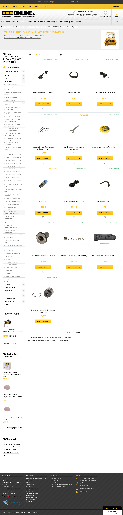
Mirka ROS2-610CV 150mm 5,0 (14, 198)
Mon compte (55, 475)
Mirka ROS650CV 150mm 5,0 (13, 160)
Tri (61, 55)
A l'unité (78, 22)
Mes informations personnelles (61, 484)
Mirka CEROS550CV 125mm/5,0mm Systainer (11, 212)
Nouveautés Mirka (9, 298)
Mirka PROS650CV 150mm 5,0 (14, 245)
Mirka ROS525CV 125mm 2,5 (13, 154)
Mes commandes (56, 478)
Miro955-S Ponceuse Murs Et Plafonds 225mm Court (12, 113)
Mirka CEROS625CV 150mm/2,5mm (10, 217)
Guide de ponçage (66, 22)
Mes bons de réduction (58, 486)
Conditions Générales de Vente (12, 482)
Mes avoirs (54, 480)
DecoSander (9, 270)
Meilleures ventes (10, 355)
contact (15, 6)
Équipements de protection (13, 276)
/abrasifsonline (83, 491)
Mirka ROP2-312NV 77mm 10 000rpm (12, 181)
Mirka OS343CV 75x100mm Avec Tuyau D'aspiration (12, 129)
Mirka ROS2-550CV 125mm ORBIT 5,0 (12, 194)
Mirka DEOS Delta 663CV (12, 262)
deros (14, 446)
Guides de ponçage (11, 100)
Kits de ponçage (9, 301)
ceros (16, 452)
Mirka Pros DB (9, 250)
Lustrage (42, 22)
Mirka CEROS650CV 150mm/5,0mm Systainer (11, 226)
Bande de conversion (11, 97)
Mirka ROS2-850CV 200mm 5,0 (14, 201)
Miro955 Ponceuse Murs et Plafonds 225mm (12, 108)
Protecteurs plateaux (11, 87)
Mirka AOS (9, 256)
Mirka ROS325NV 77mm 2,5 (13, 171)
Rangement (9, 279)
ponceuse (17, 444)
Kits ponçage (52, 22)
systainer (6, 455)
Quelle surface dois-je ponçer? (11, 72)
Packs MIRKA (5, 22)
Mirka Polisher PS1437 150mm (14, 116)
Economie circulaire (8, 493)
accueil (6, 6)
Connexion (114, 6)
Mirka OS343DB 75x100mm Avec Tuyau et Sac (12, 134)
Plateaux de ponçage (11, 84)
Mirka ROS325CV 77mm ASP (13, 174)
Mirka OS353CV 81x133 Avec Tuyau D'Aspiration (12, 139)
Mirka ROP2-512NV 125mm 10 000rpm (13, 185)
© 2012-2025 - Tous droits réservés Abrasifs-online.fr (20, 512)
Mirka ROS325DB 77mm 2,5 (13, 177)
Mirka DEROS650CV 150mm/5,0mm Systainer (11, 231)
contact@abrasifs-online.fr (87, 488)
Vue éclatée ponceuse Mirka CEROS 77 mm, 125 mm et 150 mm (22, 38)
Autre (7, 281)
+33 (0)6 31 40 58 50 (85, 485)
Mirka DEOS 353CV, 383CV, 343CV (12, 241)
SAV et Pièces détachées (38, 6)
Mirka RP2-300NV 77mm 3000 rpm (13, 190)
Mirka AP (8, 259)
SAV (3, 478)
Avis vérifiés (112, 508)
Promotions (11, 313)
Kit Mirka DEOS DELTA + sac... (10, 329)
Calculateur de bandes (12, 68)
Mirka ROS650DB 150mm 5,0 (13, 166)
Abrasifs (15, 22)
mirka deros (7, 446)
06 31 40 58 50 (87, 12)
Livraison (5, 484)
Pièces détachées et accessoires (36, 27)
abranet (20, 446)
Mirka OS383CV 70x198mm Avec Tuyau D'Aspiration (12, 120)
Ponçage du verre (9, 287)
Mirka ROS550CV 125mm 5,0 (13, 152)
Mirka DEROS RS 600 (11, 264)
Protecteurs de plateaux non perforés (12, 93)
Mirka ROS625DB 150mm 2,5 (13, 169)
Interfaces (8, 89)
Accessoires (31, 22)
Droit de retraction (8, 491)
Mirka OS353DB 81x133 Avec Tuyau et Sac (12, 143)
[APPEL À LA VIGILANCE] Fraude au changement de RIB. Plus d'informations (61, 2)
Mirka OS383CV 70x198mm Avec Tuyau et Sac (12, 125)
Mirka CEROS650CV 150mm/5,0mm (10, 221)
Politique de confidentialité (11, 489)
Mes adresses (55, 482)
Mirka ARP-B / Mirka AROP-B (13, 253)
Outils (22, 22)
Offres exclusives (9, 293)
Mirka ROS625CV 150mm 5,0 (13, 163)
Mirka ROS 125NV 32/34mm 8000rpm (12, 148)
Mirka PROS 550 (10, 248)
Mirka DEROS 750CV (11, 267)
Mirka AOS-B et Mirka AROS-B (14, 235)
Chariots (8, 273)
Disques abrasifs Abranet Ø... (10, 372)
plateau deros (8, 444)
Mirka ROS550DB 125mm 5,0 (13, 157)
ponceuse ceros (8, 452)
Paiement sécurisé (7, 486)
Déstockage (8, 295)
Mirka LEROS (9, 237)
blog (23, 6)
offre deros (7, 449)
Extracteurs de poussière (12, 204)
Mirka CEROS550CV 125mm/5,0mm (10, 208)
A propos (5, 480)
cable (14, 449)
